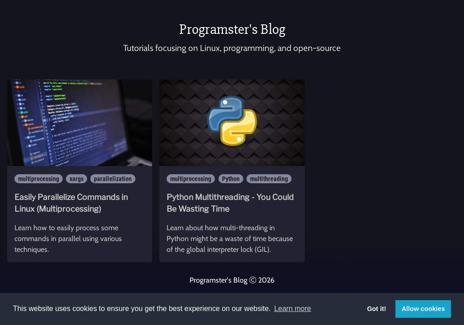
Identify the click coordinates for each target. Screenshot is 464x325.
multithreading (269, 178)
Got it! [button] (376, 308)
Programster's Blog (232, 29)
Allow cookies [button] (423, 308)
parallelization (113, 178)
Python (231, 178)
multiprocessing (38, 178)
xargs (77, 178)
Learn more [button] (292, 308)
